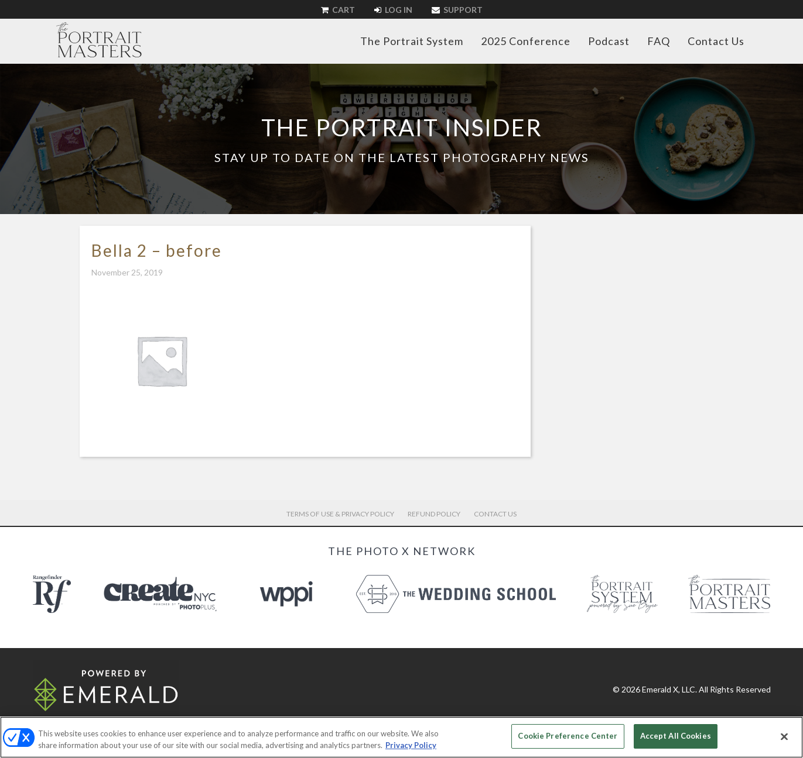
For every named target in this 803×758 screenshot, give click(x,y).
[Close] (784, 736)
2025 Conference (525, 41)
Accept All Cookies (675, 735)
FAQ (658, 41)
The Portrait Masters (99, 39)
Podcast (609, 41)
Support (457, 10)
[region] (401, 737)
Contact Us (716, 41)
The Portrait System (411, 41)
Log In (393, 10)
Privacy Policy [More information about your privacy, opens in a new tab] (410, 745)
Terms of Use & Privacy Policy (340, 513)
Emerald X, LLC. (669, 689)
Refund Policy (434, 513)
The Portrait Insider (401, 127)
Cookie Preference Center (567, 735)
